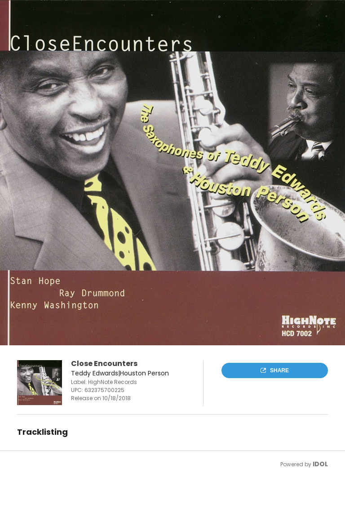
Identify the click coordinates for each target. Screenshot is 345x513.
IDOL (320, 463)
